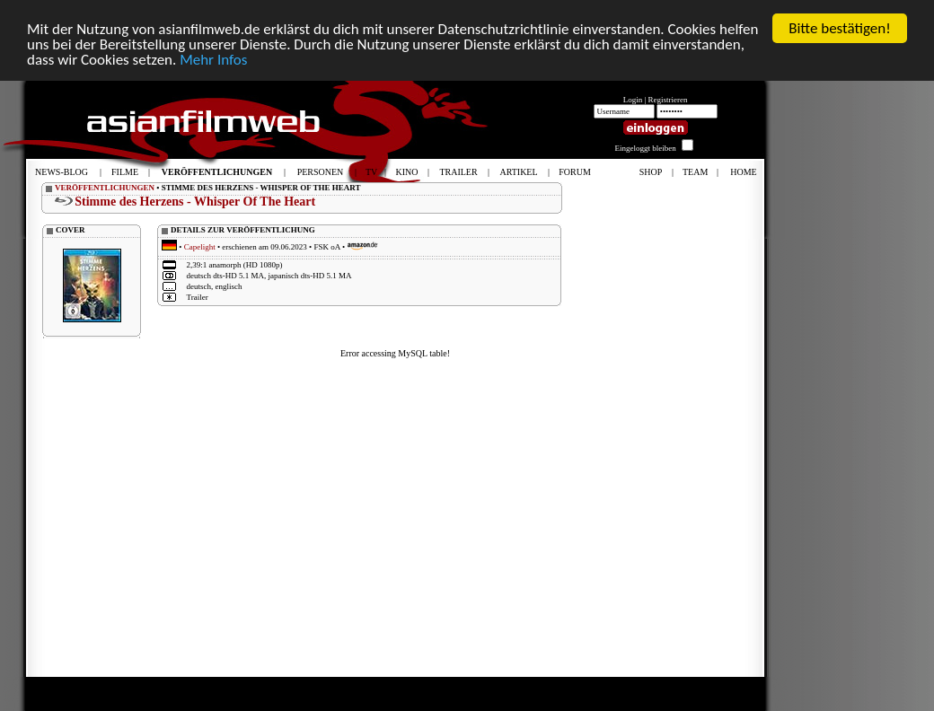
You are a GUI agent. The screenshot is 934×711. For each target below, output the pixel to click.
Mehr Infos (213, 58)
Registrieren (668, 99)
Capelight (200, 246)
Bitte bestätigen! (840, 28)
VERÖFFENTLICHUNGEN (104, 187)
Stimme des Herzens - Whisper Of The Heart (195, 201)
